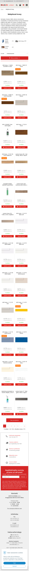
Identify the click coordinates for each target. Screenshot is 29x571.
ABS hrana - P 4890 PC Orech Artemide (7, 95)
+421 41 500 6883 (14, 520)
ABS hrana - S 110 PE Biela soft (21, 243)
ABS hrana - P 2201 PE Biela (21, 362)
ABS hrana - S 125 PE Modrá (21, 332)
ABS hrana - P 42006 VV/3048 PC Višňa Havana (8, 66)
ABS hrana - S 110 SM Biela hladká (7, 273)
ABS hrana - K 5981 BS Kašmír (21, 95)
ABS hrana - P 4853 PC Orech (21, 66)
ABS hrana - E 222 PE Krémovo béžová (7, 362)
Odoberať (23, 476)
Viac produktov (14, 420)
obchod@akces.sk (14, 525)
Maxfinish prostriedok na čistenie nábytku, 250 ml (8, 392)
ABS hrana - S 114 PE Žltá (21, 303)
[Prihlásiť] (20, 5)
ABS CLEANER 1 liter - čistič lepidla (7, 125)
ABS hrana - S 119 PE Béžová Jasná (21, 273)
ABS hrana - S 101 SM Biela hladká (7, 243)
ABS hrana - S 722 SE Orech (21, 125)
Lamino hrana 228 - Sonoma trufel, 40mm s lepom (21, 185)
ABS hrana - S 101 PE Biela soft (21, 214)
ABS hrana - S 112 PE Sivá (7, 303)
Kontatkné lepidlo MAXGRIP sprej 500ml (7, 184)
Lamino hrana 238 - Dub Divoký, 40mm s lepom (21, 155)
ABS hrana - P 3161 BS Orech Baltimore (7, 155)
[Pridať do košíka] (8, 147)
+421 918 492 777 (20, 1)
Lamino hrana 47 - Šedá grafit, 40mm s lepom (21, 392)
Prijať (14, 563)
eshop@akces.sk (9, 1)
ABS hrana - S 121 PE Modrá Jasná (7, 332)
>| (24, 426)
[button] (16, 5)
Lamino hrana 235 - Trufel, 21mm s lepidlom (8, 214)
